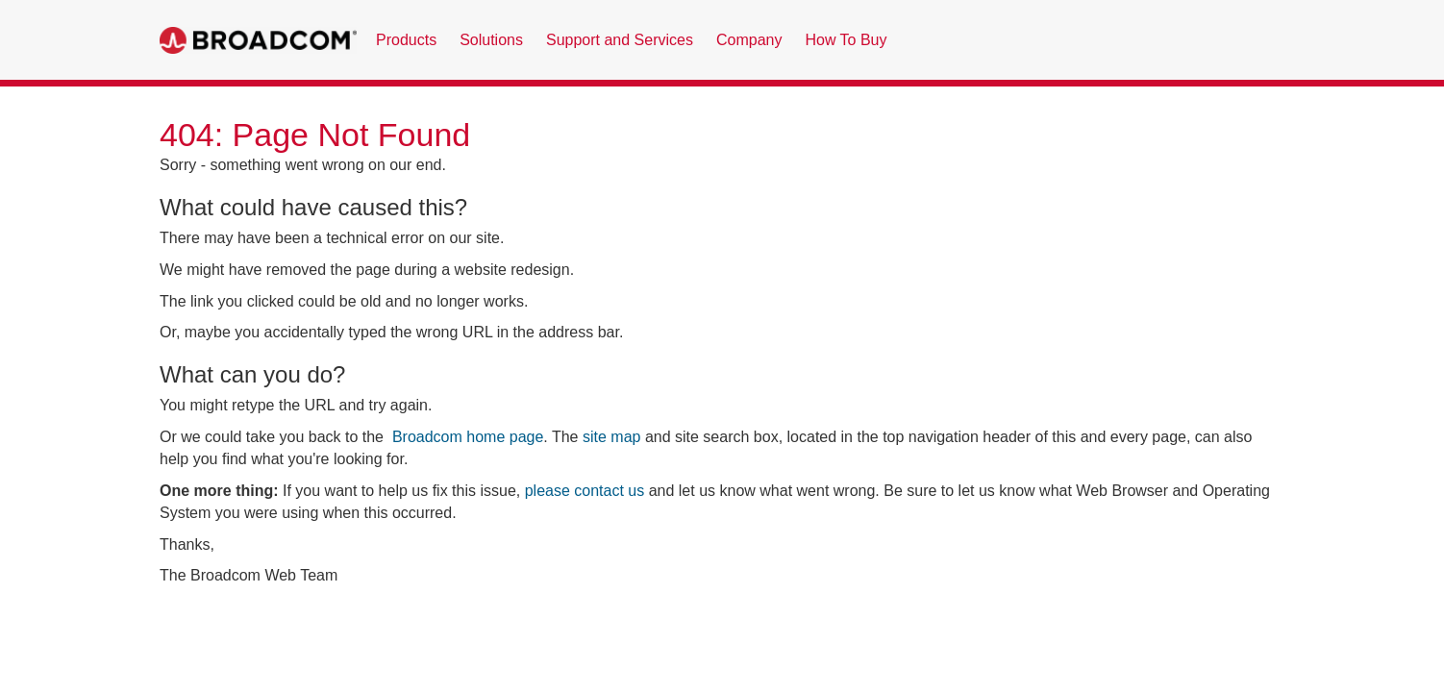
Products (406, 40)
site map (611, 437)
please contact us (585, 490)
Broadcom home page (467, 437)
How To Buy (845, 40)
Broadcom (258, 40)
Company (749, 40)
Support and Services (619, 40)
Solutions (491, 40)
